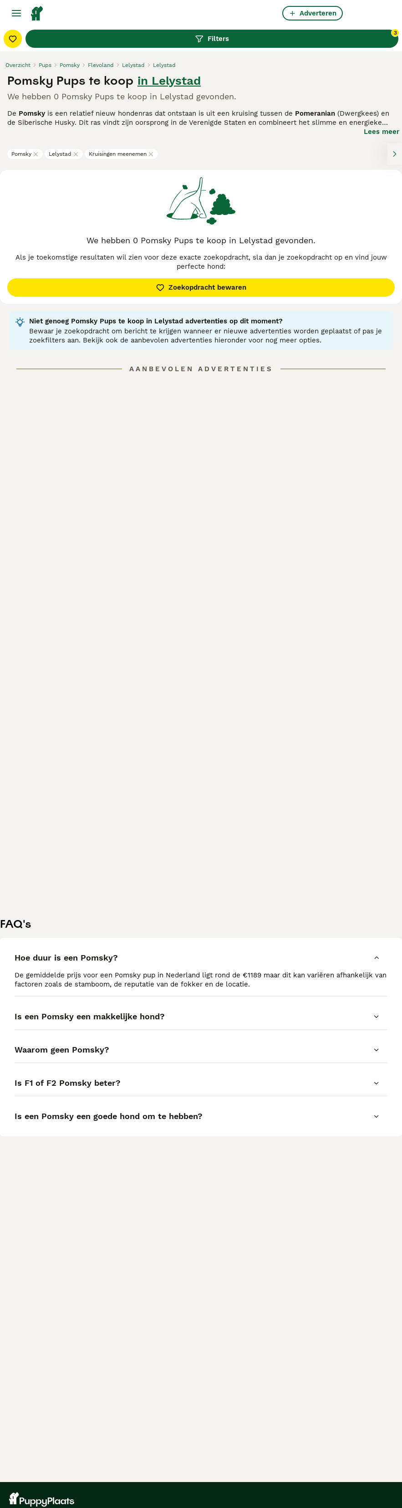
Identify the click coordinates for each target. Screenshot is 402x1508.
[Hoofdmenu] (16, 13)
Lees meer (381, 132)
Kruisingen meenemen (121, 154)
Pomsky (25, 154)
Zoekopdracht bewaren (201, 287)
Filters (296, 36)
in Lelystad (169, 80)
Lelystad (64, 154)
